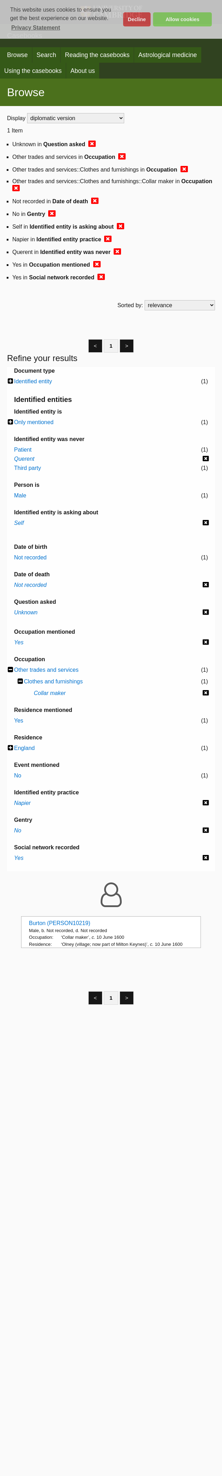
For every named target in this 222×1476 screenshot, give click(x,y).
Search (46, 54)
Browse (17, 54)
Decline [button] (137, 19)
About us (82, 70)
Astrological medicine (167, 54)
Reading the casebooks (97, 54)
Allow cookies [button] (182, 19)
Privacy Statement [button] (35, 28)
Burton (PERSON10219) (59, 923)
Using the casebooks (33, 70)
